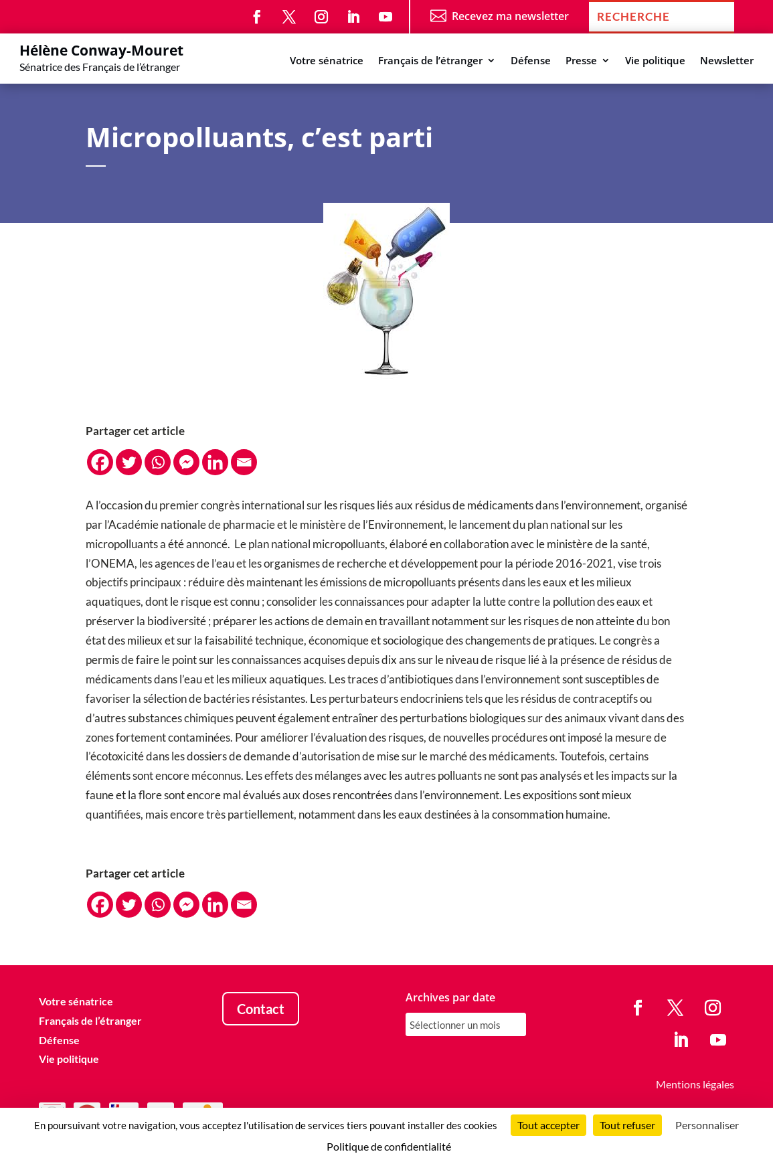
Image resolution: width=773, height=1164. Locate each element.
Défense (531, 61)
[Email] (244, 462)
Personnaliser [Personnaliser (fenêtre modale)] (707, 1124)
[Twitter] (129, 462)
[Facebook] (100, 462)
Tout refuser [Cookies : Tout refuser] (627, 1124)
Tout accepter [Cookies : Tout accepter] (548, 1124)
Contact (260, 1009)
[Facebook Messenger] (186, 462)
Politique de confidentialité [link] (389, 1146)
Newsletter (727, 61)
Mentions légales (695, 1084)
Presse (581, 61)
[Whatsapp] (158, 462)
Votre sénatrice (326, 61)
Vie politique (655, 61)
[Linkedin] (215, 462)
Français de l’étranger (430, 61)
